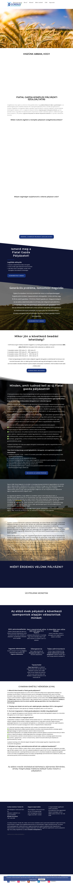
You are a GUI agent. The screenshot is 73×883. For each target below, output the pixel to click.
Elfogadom (41, 879)
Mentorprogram (17, 3)
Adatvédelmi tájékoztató (13, 875)
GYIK (46, 3)
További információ (32, 879)
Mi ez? (25, 3)
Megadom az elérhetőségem (36, 473)
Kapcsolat (52, 3)
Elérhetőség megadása (36, 370)
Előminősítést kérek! (16, 275)
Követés (13, 881)
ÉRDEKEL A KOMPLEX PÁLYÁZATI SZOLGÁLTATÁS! (36, 236)
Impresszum (33, 875)
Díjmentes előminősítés (13, 6)
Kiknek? (31, 3)
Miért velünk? (39, 3)
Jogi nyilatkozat (25, 875)
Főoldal (9, 3)
